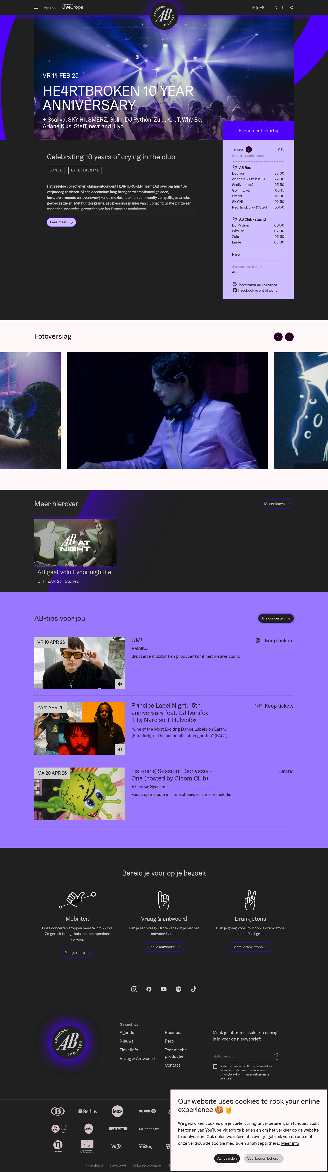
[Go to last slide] (278, 336)
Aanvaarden (227, 1158)
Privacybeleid (94, 1165)
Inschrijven (277, 1056)
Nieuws (127, 1041)
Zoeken (292, 7)
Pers (169, 1041)
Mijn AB (258, 7)
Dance (56, 170)
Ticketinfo (129, 1050)
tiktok (194, 989)
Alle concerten (276, 618)
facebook (148, 989)
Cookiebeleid (118, 1165)
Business (174, 1032)
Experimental (85, 170)
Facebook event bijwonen (255, 290)
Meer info (290, 1143)
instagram (134, 989)
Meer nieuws (277, 503)
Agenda (50, 7)
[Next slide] (289, 336)
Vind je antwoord (164, 946)
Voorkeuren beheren (264, 1158)
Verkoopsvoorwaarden (147, 1165)
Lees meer (61, 222)
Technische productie (176, 1053)
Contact (172, 1065)
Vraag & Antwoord (137, 1058)
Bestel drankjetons (250, 946)
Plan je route (77, 952)
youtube (164, 989)
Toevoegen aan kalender (255, 284)
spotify (179, 989)
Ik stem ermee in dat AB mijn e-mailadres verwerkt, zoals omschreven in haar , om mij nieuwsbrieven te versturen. (246, 1072)
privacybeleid (228, 1074)
